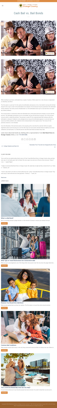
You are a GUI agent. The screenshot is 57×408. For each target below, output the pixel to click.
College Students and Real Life (10, 146)
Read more (3, 177)
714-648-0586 (23, 135)
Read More (4, 223)
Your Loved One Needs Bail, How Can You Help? (15, 387)
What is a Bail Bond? (7, 218)
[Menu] (2, 5)
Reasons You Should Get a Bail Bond (12, 303)
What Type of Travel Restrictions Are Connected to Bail (18, 260)
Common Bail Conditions (8, 345)
